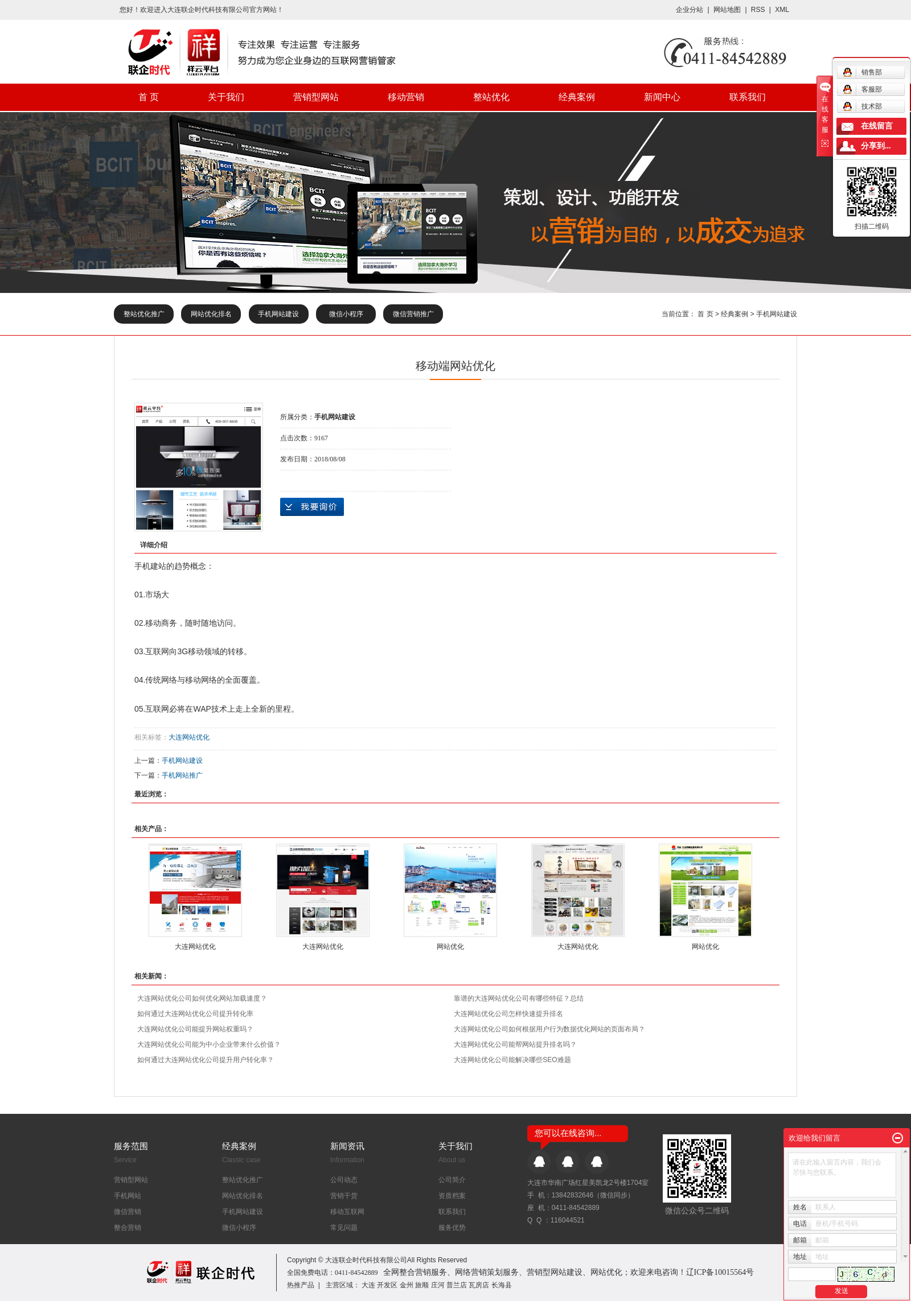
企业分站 (689, 10)
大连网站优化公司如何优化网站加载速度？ (202, 998)
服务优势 (452, 1228)
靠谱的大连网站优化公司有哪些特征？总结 (519, 998)
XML (782, 10)
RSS (758, 10)
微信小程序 (346, 314)
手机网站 (127, 1196)
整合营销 (127, 1228)
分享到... (876, 146)
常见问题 (344, 1228)
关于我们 (226, 97)
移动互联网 (347, 1212)
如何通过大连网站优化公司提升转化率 (195, 1014)
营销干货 (344, 1196)
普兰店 (456, 1285)
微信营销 (127, 1212)
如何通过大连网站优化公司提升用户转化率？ (205, 1060)
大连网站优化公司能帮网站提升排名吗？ (515, 1044)
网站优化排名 (211, 314)
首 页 (148, 97)
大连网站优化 (189, 737)
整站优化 (491, 97)
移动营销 (406, 97)
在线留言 (877, 126)
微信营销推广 (413, 314)
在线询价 (312, 507)
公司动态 (344, 1180)
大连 (368, 1285)
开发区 (387, 1285)
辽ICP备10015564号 (720, 1272)
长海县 (501, 1285)
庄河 (438, 1285)
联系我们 (747, 97)
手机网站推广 (182, 775)
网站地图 (727, 10)
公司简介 (452, 1180)
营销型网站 (316, 97)
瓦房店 (479, 1285)
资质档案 (452, 1196)
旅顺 (422, 1285)
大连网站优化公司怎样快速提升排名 (508, 1014)
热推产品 (300, 1285)
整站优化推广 (144, 314)
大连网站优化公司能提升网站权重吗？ (195, 1029)
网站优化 (450, 947)
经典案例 (577, 97)
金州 (406, 1285)
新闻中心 (662, 97)
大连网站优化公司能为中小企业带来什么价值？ (209, 1044)
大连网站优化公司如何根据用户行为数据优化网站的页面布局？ (549, 1029)
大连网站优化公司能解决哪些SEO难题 (512, 1060)
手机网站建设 (278, 314)
